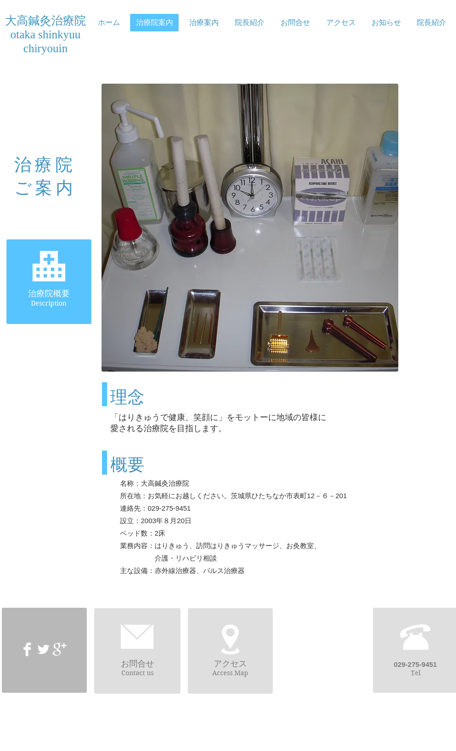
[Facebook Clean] (27, 649)
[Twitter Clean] (43, 649)
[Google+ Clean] (59, 649)
